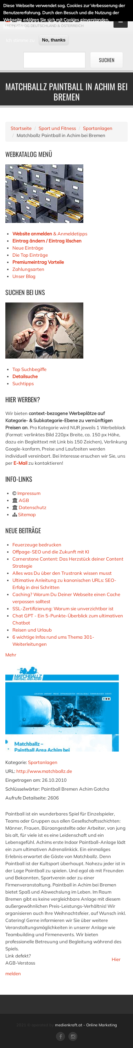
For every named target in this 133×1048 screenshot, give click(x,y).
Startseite (21, 128)
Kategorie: (16, 762)
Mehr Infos (14, 25)
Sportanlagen (97, 128)
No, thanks (53, 39)
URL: (10, 771)
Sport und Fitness (57, 128)
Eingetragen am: (23, 780)
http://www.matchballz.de (44, 771)
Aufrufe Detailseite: (25, 798)
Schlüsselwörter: (22, 789)
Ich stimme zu (20, 39)
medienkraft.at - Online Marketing (86, 1024)
